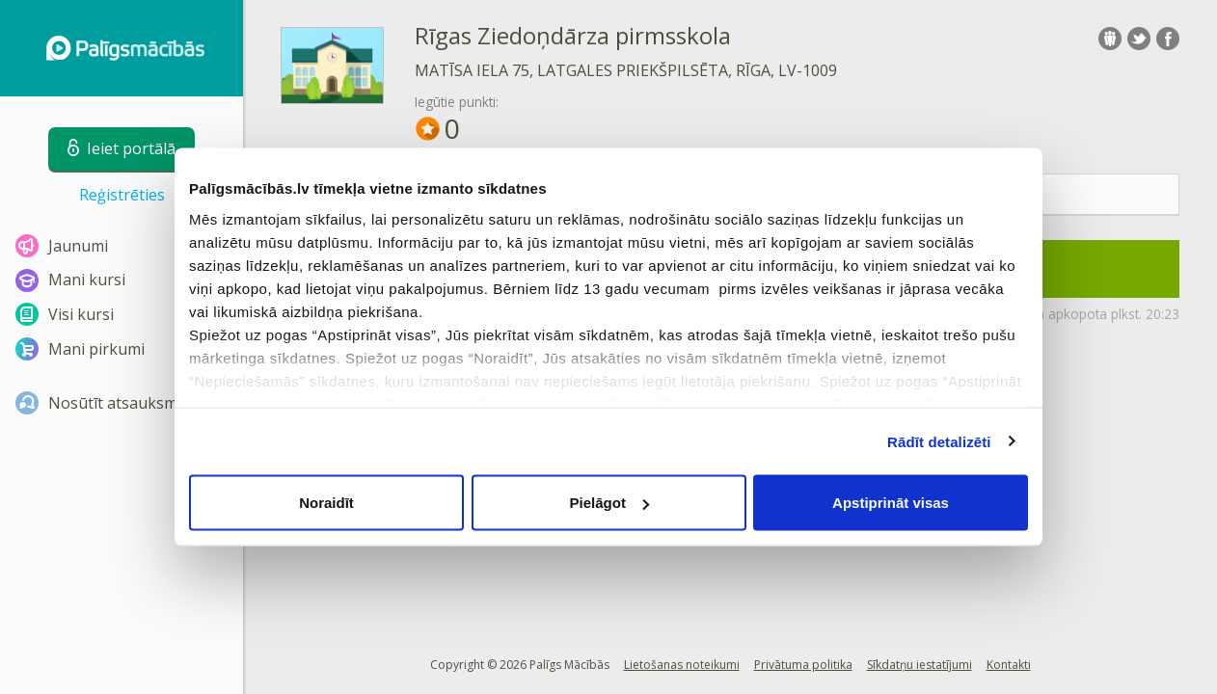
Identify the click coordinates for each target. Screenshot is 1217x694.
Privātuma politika (803, 664)
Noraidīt (326, 502)
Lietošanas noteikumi (682, 664)
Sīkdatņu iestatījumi (919, 664)
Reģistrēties (122, 194)
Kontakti (1009, 664)
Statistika (1008, 194)
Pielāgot (609, 502)
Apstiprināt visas (890, 502)
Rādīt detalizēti (938, 441)
